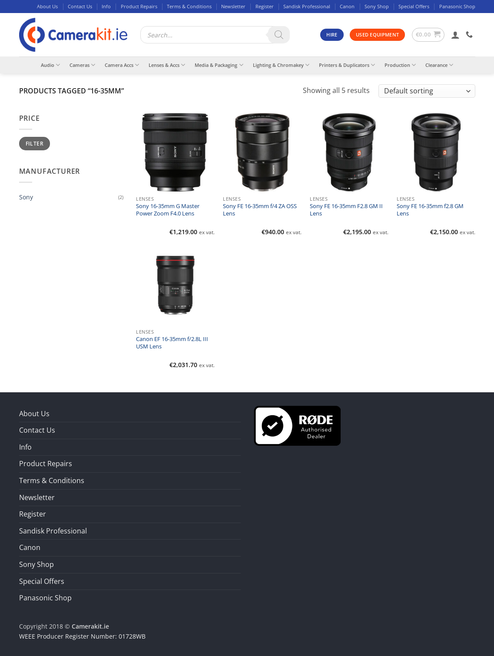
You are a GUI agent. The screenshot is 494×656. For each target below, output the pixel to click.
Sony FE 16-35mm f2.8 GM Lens (430, 210)
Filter (34, 143)
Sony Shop (377, 6)
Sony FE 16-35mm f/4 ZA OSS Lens (260, 210)
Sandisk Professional (306, 6)
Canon (347, 6)
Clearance (439, 65)
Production (400, 65)
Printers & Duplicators (347, 65)
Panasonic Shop (457, 6)
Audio (50, 65)
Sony (26, 197)
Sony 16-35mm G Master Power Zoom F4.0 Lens (167, 210)
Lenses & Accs (167, 65)
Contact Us (80, 6)
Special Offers (413, 6)
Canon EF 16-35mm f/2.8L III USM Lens (172, 343)
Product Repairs (139, 6)
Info (106, 6)
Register (264, 6)
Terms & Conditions (189, 6)
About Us (47, 6)
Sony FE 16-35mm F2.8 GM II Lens (346, 210)
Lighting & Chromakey (281, 65)
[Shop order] (426, 91)
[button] (428, 35)
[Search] (279, 34)
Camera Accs (122, 65)
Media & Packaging (219, 65)
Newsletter (233, 6)
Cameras (82, 65)
